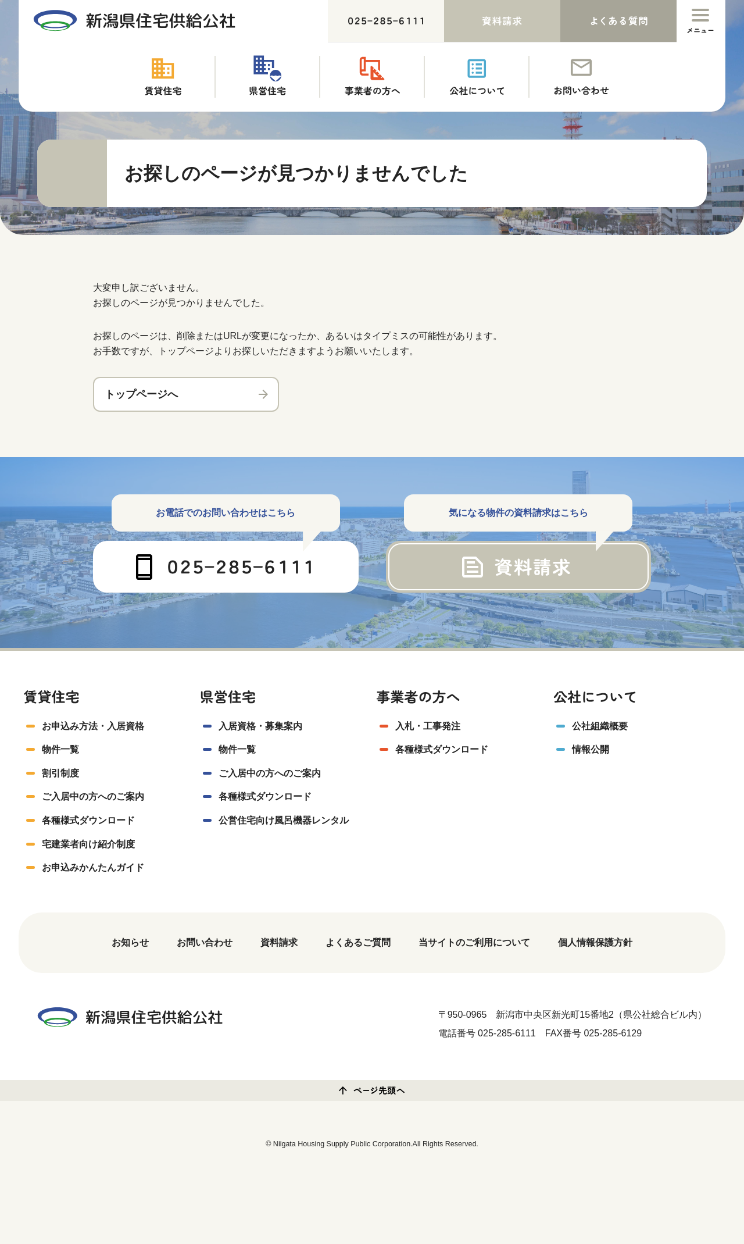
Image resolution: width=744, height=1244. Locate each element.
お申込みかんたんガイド (93, 869)
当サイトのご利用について (474, 944)
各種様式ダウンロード (88, 821)
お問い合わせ (205, 944)
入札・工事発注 (427, 727)
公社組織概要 (600, 727)
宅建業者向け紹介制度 (88, 845)
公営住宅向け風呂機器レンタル (284, 821)
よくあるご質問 (358, 944)
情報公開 (590, 750)
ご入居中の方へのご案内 (93, 798)
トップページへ (141, 394)
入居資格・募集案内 (260, 727)
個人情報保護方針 (595, 944)
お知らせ (130, 944)
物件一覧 (60, 750)
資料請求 (279, 944)
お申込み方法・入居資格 (93, 727)
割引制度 (60, 774)
